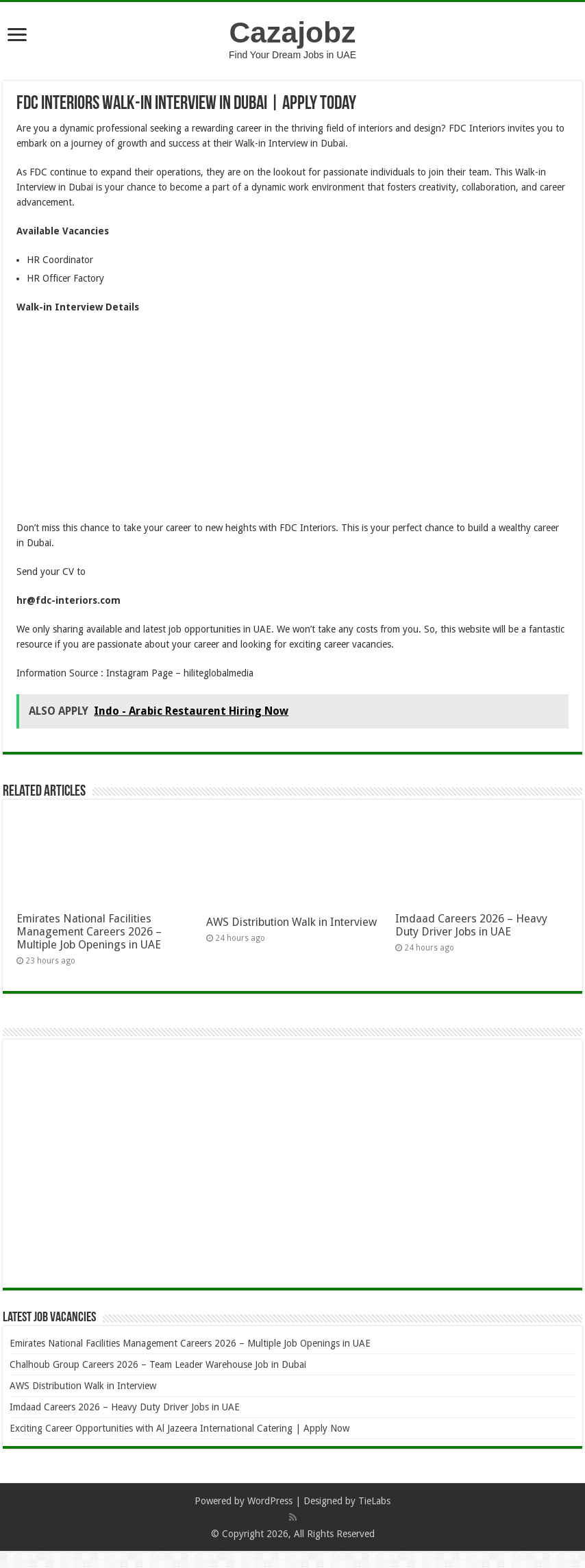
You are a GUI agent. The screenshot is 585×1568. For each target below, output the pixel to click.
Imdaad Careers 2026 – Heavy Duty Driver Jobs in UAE (471, 925)
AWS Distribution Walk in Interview (291, 922)
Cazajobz (292, 32)
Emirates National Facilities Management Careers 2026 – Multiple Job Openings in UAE (89, 931)
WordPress (269, 1500)
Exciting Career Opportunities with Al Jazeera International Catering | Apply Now (179, 1428)
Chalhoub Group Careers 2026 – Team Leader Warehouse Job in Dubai (158, 1364)
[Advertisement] (292, 424)
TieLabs (374, 1500)
